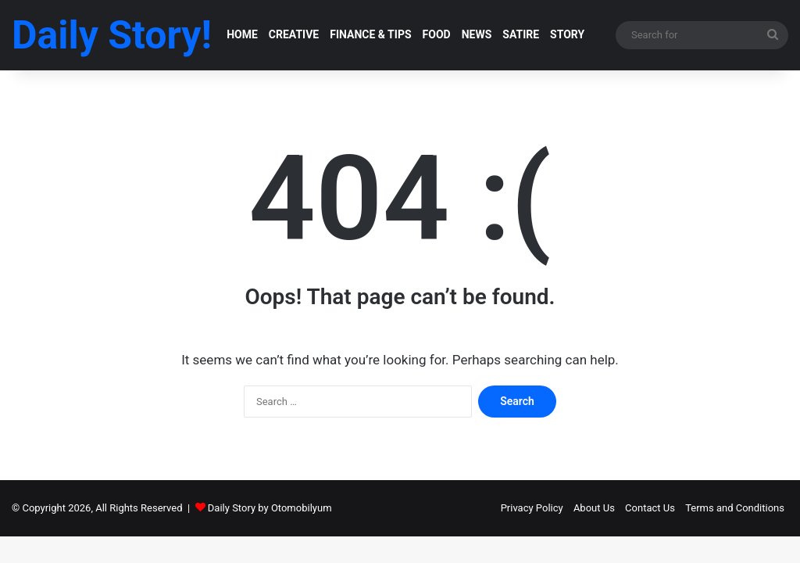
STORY (567, 34)
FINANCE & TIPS (370, 34)
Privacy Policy (532, 508)
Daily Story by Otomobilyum (270, 508)
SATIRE (520, 34)
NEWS (477, 34)
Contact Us (650, 508)
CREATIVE (294, 34)
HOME (242, 34)
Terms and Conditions (734, 508)
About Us (594, 508)
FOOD (437, 34)
